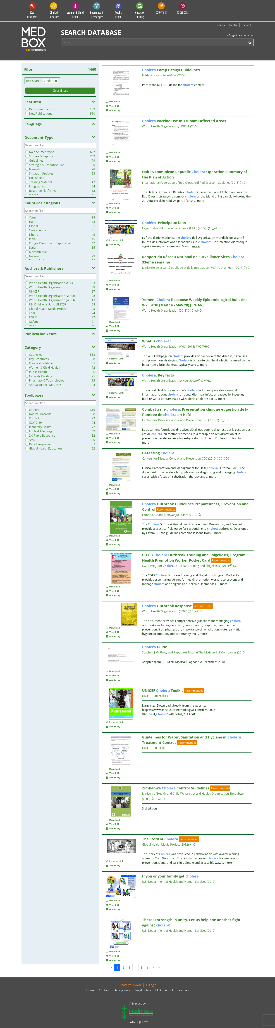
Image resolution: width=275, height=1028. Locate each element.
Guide (154, 646)
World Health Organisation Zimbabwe (218, 794)
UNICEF (185, 126)
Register (233, 25)
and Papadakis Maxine (183, 652)
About (169, 990)
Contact (104, 990)
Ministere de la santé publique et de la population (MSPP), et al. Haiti (188, 268)
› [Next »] (153, 968)
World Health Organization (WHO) (165, 381)
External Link (114, 240)
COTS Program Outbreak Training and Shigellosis (181, 566)
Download (113, 101)
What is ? (156, 341)
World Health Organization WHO (164, 347)
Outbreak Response (167, 605)
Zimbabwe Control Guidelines (175, 788)
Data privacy (122, 990)
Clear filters (60, 91)
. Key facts (158, 375)
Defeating (158, 453)
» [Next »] (159, 968)
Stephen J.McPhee (154, 652)
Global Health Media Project (161, 844)
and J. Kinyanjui (168, 515)
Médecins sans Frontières (159, 75)
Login (220, 25)
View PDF (112, 105)
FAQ (158, 990)
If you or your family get (170, 876)
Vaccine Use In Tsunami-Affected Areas (184, 120)
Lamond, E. (149, 515)
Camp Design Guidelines (171, 69)
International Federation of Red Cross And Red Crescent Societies (186, 183)
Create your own (130, 985)
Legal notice (143, 990)
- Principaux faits (164, 222)
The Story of (160, 839)
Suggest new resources (239, 35)
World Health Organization (160, 126)
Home (90, 990)
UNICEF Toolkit (162, 690)
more (200, 201)
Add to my (113, 110)
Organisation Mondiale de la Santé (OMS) (169, 228)
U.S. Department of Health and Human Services (174, 882)
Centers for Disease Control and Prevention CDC (174, 420)
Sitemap (183, 990)
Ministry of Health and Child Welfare (166, 794)
